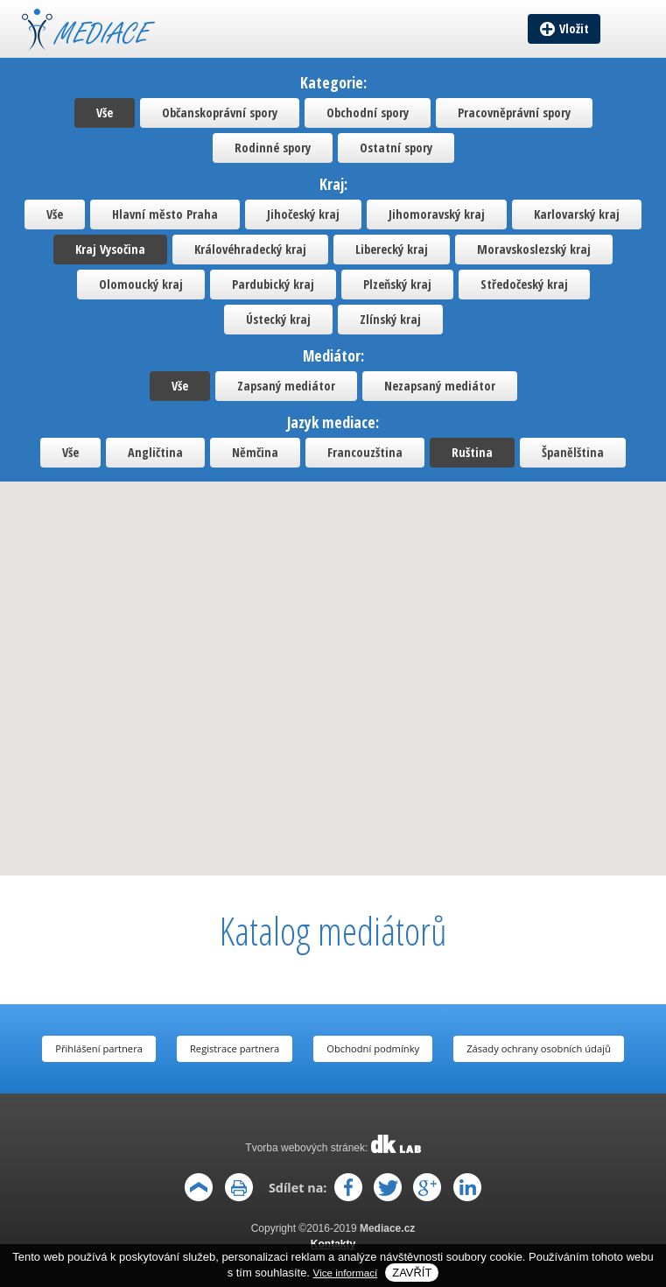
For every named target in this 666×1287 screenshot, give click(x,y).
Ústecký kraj (278, 319)
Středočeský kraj (524, 284)
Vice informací (345, 1272)
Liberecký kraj (391, 249)
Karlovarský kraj (577, 214)
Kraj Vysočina (110, 249)
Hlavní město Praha (165, 214)
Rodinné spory (273, 147)
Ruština (472, 452)
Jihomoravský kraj (437, 214)
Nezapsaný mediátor (439, 385)
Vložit (574, 28)
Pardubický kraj (273, 284)
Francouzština (365, 452)
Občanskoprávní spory (219, 112)
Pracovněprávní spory (514, 112)
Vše (104, 112)
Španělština (573, 452)
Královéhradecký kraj (250, 249)
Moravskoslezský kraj (534, 249)
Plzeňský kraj (397, 284)
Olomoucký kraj (141, 284)
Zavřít (411, 1272)
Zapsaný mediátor (286, 385)
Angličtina (155, 452)
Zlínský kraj (390, 319)
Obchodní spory (367, 112)
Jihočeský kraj (303, 214)
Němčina (255, 452)
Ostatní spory (396, 147)
